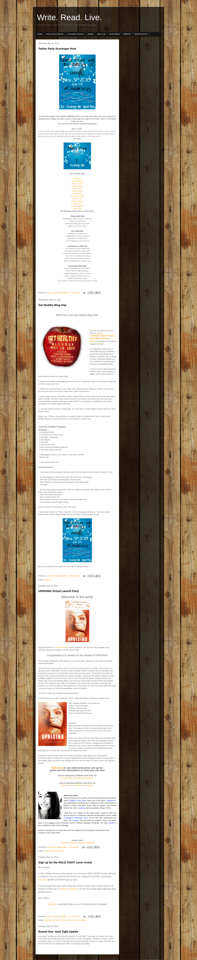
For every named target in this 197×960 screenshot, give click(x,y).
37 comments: (74, 576)
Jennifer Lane (77, 198)
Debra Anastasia (77, 181)
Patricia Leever (77, 184)
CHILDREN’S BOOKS (75, 34)
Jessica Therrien (61, 647)
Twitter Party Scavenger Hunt (57, 48)
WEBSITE (127, 34)
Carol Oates (77, 179)
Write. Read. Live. (69, 17)
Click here (57, 767)
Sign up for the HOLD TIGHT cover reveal (65, 862)
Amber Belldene (77, 186)
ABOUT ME (101, 34)
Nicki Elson (77, 203)
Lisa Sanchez (77, 194)
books (47, 851)
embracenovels (66, 920)
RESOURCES (114, 34)
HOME (39, 34)
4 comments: (75, 293)
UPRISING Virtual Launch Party (58, 591)
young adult (59, 851)
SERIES (90, 34)
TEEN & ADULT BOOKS (55, 34)
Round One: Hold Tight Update (58, 931)
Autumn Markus (77, 191)
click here (42, 879)
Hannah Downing (77, 196)
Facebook (73, 889)
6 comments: (74, 847)
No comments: (75, 916)
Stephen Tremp (106, 336)
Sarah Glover (77, 188)
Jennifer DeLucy (77, 201)
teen (52, 851)
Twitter (63, 889)
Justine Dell (77, 208)
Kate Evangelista (77, 206)
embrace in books (52, 920)
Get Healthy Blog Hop (52, 305)
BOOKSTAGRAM (141, 34)
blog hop (48, 580)
